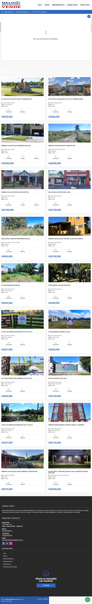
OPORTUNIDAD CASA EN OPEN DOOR (59, 285)
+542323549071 (23, 12)
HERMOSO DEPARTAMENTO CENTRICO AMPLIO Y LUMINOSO (66, 425)
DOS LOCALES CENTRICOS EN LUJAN (59, 192)
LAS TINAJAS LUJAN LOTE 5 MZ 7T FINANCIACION (16, 99)
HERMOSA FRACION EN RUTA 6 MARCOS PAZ (61, 145)
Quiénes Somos (72, 5)
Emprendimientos (58, 5)
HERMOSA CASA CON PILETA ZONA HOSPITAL (15, 192)
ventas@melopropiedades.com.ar (12, 540)
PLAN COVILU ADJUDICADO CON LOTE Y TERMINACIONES (65, 99)
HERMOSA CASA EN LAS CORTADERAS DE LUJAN (15, 145)
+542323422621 (9, 12)
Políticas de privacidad (10, 567)
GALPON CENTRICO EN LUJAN (57, 378)
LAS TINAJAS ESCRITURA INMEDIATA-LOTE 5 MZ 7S (16, 378)
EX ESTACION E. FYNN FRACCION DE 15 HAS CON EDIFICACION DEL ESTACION (68, 472)
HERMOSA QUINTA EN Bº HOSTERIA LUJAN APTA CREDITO (65, 238)
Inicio (40, 5)
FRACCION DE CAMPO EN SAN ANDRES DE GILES (15, 238)
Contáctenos (85, 5)
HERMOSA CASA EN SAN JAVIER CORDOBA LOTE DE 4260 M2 (19, 471)
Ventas (47, 5)
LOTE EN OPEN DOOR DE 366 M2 (10, 285)
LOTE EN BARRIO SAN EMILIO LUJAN (59, 332)
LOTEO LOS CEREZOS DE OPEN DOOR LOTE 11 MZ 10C (17, 425)
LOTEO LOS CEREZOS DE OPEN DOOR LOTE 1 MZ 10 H (16, 332)
